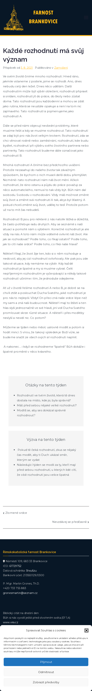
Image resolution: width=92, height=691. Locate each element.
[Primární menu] (86, 17)
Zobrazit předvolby (46, 682)
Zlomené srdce (16, 513)
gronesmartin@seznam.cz (20, 593)
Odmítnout (46, 672)
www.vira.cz (10, 622)
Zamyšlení (61, 67)
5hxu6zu (31, 570)
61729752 (15, 566)
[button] (86, 630)
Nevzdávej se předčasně (69, 522)
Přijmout (46, 662)
